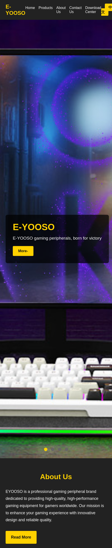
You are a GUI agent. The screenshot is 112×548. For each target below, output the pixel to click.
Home (30, 8)
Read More (21, 537)
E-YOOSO (15, 10)
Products (46, 8)
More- (23, 251)
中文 (106, 9)
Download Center (93, 10)
